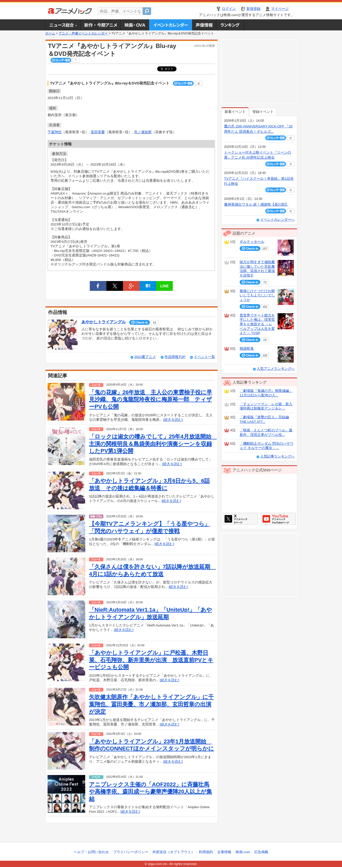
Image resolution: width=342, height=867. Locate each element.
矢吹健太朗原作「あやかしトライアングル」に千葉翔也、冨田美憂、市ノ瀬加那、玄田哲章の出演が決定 (151, 704)
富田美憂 (98, 132)
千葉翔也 (55, 132)
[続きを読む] (173, 420)
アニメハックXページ (240, 519)
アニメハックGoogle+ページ (278, 519)
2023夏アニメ (145, 357)
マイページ (280, 9)
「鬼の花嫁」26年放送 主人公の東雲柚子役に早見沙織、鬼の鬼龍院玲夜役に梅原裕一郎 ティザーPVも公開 (150, 399)
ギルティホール (252, 242)
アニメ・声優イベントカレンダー (170, 24)
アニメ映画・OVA (134, 24)
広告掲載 (261, 852)
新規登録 (253, 9)
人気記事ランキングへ (277, 456)
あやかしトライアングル (103, 322)
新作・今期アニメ (100, 24)
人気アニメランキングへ (275, 369)
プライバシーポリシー (130, 852)
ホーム (50, 33)
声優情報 (204, 24)
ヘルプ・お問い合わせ (91, 852)
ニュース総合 (62, 24)
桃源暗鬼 (247, 348)
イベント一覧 (204, 357)
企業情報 (224, 852)
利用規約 (206, 852)
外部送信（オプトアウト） (173, 852)
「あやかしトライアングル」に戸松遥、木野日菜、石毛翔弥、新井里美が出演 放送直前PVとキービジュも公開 (151, 660)
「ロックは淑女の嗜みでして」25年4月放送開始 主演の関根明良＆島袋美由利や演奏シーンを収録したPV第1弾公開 (153, 443)
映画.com (243, 852)
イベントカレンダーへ (277, 219)
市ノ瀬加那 (143, 132)
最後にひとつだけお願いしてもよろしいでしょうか (257, 295)
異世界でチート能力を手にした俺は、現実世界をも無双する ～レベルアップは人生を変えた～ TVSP (257, 324)
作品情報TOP (174, 357)
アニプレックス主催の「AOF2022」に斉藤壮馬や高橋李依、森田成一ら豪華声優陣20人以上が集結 (150, 791)
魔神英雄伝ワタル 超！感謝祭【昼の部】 (256, 204)
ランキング (230, 24)
